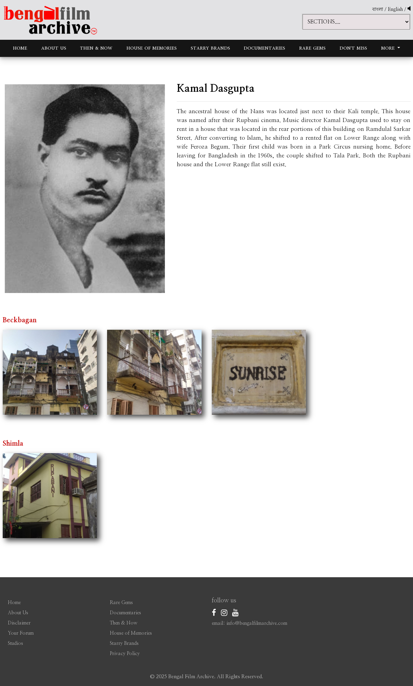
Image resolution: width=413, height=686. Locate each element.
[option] (85, 188)
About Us (53, 48)
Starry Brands (210, 48)
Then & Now (96, 48)
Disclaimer (19, 623)
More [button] (388, 48)
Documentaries (264, 48)
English (396, 9)
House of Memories (151, 48)
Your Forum (21, 633)
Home (20, 48)
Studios (15, 643)
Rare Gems (312, 48)
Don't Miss (353, 48)
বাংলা (377, 9)
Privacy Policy (125, 653)
